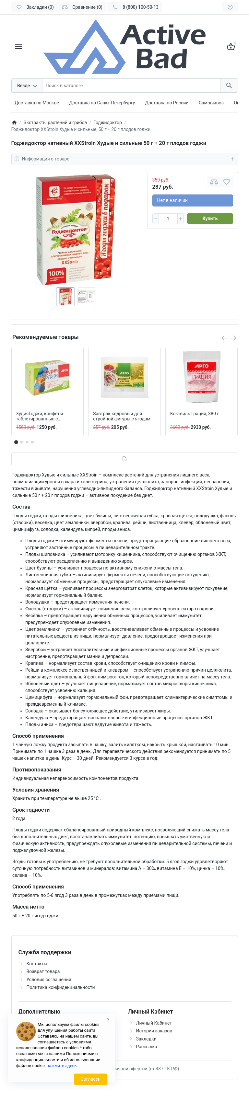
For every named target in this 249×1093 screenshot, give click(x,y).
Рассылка (146, 1046)
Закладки (146, 1038)
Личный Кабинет (154, 1023)
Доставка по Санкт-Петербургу (102, 102)
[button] (21, 442)
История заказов (154, 1030)
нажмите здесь (62, 1065)
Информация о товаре (124, 159)
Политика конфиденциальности (61, 987)
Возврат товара (43, 971)
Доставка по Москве (37, 102)
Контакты (37, 963)
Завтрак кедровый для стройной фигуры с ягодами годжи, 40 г (123, 416)
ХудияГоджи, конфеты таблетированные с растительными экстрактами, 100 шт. (39, 416)
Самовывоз (211, 102)
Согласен (91, 1079)
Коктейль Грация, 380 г (194, 413)
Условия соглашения (49, 979)
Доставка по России (167, 102)
